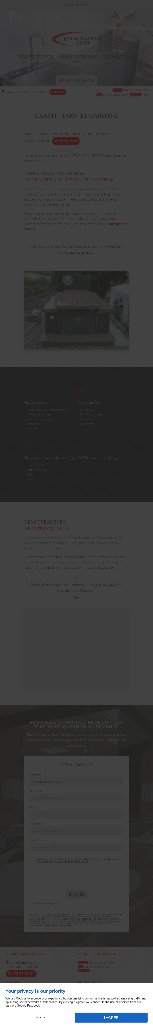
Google (21, 1005)
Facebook (33, 1005)
